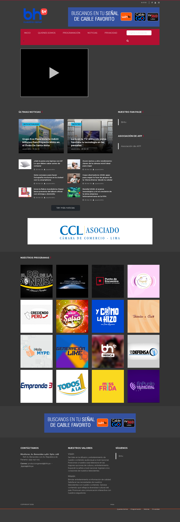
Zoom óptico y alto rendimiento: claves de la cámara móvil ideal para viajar (97, 163)
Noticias (92, 33)
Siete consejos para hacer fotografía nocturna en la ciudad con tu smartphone (48, 177)
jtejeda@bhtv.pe (27, 466)
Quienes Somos (46, 33)
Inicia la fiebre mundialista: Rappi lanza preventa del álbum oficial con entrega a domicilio (49, 191)
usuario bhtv (49, 169)
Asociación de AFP (131, 146)
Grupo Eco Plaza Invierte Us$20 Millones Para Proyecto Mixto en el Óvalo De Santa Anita (41, 142)
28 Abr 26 (38, 169)
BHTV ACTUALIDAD (31, 124)
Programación (71, 33)
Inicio (27, 33)
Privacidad (111, 33)
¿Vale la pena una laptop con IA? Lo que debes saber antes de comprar (48, 163)
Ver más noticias (65, 207)
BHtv (123, 122)
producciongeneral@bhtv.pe (39, 464)
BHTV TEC (76, 124)
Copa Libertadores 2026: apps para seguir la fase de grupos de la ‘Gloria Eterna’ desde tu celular (97, 177)
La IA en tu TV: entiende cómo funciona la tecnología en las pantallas (88, 142)
